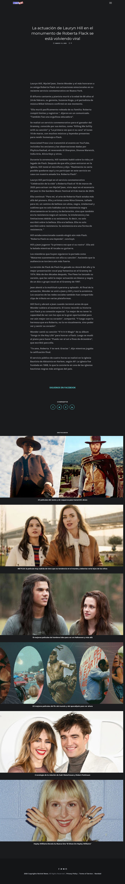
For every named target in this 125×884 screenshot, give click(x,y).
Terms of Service (86, 874)
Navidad (98, 874)
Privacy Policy (71, 874)
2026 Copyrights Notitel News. (36, 874)
